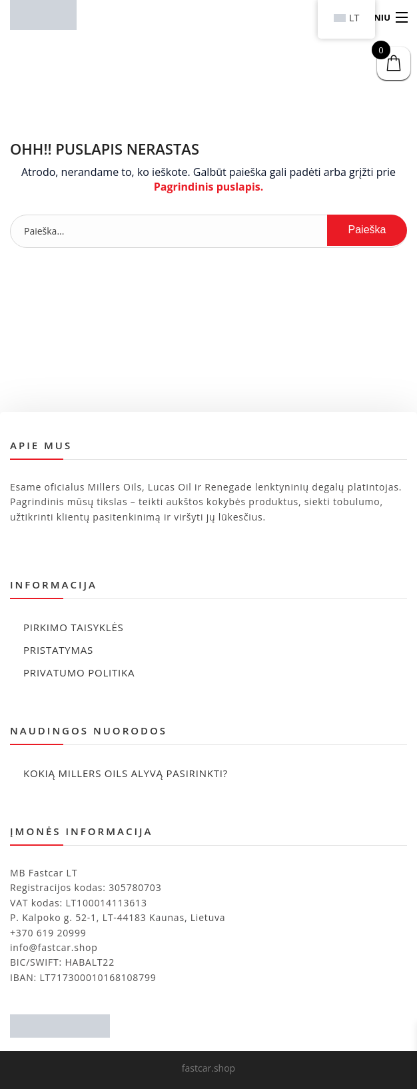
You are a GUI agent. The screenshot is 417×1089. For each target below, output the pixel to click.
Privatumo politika (79, 672)
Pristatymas (58, 649)
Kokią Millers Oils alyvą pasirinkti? (125, 773)
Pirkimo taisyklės (73, 627)
